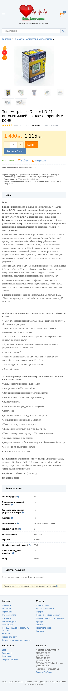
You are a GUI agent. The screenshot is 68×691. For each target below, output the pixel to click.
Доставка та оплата (45, 608)
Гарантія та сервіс (44, 628)
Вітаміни (6, 633)
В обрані (24, 160)
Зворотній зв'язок (44, 672)
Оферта (39, 612)
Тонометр (6, 605)
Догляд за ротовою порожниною (16, 640)
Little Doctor (35, 125)
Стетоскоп (6, 618)
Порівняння (7, 656)
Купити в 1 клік (15, 151)
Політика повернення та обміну (50, 618)
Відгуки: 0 (17, 125)
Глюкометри (7, 625)
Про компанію (42, 605)
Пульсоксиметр (9, 615)
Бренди (39, 621)
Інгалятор (6, 608)
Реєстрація (7, 653)
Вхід (58, 586)
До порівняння (40, 161)
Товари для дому (9, 637)
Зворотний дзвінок (10, 659)
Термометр (7, 612)
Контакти (40, 631)
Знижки (39, 625)
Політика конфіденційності (48, 615)
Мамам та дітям (9, 621)
